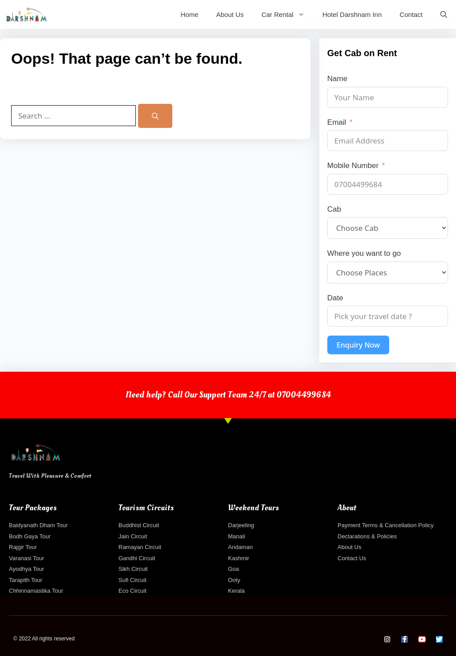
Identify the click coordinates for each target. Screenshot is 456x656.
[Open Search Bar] (444, 14)
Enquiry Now (358, 345)
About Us (230, 14)
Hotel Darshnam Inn (352, 14)
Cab (334, 209)
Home (189, 14)
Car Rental (287, 14)
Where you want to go (364, 253)
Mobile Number (353, 165)
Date (335, 298)
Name (337, 78)
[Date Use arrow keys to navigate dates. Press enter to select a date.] (387, 316)
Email (336, 122)
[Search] (155, 116)
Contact (411, 14)
